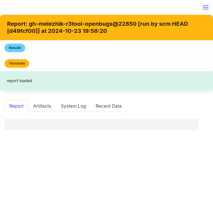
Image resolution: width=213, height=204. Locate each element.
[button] (205, 7)
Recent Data (109, 106)
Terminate (17, 63)
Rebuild (15, 48)
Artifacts (42, 106)
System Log (73, 106)
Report (16, 106)
